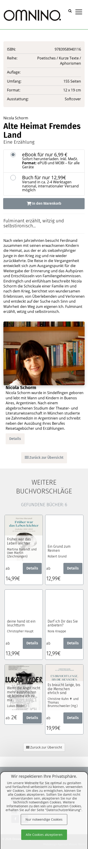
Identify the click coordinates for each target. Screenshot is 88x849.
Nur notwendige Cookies (44, 819)
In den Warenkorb (44, 203)
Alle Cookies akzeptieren (44, 834)
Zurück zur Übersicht (44, 457)
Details (15, 439)
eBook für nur (51, 160)
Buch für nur (51, 183)
